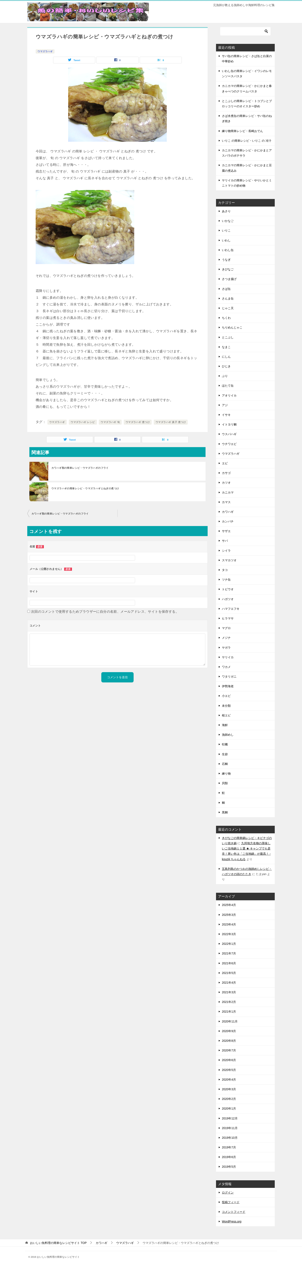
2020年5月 (229, 1070)
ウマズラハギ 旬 (110, 422)
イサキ (226, 414)
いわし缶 (228, 250)
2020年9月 (229, 1031)
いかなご (228, 221)
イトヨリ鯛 (229, 424)
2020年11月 (230, 1021)
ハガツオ (228, 599)
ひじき (226, 366)
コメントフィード (233, 1211)
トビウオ (228, 589)
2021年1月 (229, 1011)
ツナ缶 (226, 579)
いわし (226, 240)
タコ (225, 570)
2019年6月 (229, 1157)
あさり (226, 211)
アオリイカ (229, 395)
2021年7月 (229, 953)
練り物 (226, 773)
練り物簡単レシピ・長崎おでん (242, 131)
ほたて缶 (228, 385)
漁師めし (228, 734)
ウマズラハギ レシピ (83, 422)
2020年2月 (229, 1099)
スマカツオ (229, 560)
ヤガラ (226, 647)
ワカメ (226, 667)
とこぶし (228, 337)
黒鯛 (225, 812)
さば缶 (226, 289)
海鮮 (225, 725)
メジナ (226, 637)
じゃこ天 (228, 308)
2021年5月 (229, 973)
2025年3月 (229, 914)
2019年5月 (229, 1166)
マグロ (226, 628)
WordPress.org (231, 1221)
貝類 (225, 783)
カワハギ (228, 511)
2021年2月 (229, 1002)
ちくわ (226, 317)
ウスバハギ (229, 434)
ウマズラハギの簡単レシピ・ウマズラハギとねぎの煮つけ (85, 488)
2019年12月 (230, 1118)
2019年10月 (230, 1137)
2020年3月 (229, 1089)
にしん (226, 356)
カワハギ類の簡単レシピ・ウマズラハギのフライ (80, 467)
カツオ (226, 482)
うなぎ (226, 259)
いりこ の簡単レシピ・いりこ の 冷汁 (246, 140)
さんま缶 (228, 298)
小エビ (226, 696)
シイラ (226, 550)
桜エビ (226, 715)
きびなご (228, 269)
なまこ (226, 347)
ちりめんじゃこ (232, 327)
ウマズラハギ (45, 51)
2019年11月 (230, 1128)
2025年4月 (229, 905)
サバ (225, 540)
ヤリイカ (228, 657)
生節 (225, 754)
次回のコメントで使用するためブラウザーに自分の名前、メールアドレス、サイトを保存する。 (105, 611)
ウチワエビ (229, 444)
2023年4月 (229, 924)
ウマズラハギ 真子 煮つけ (171, 422)
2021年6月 (229, 963)
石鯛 (225, 764)
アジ (225, 405)
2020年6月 (229, 1060)
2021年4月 (229, 982)
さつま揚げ (229, 279)
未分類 (226, 705)
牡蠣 (225, 744)
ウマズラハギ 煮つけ (138, 422)
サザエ (226, 531)
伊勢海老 (228, 686)
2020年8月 (229, 1040)
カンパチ (228, 521)
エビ (225, 463)
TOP (58, 1243)
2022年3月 (229, 934)
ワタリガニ (229, 676)
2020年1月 (229, 1108)
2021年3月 (229, 992)
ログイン (228, 1192)
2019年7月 (229, 1147)
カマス (226, 502)
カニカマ (228, 492)
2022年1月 (229, 943)
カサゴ (226, 473)
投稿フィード (231, 1202)
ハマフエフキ (231, 608)
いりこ (226, 230)
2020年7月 (229, 1050)
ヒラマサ (228, 618)
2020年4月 (229, 1079)
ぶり (225, 376)
